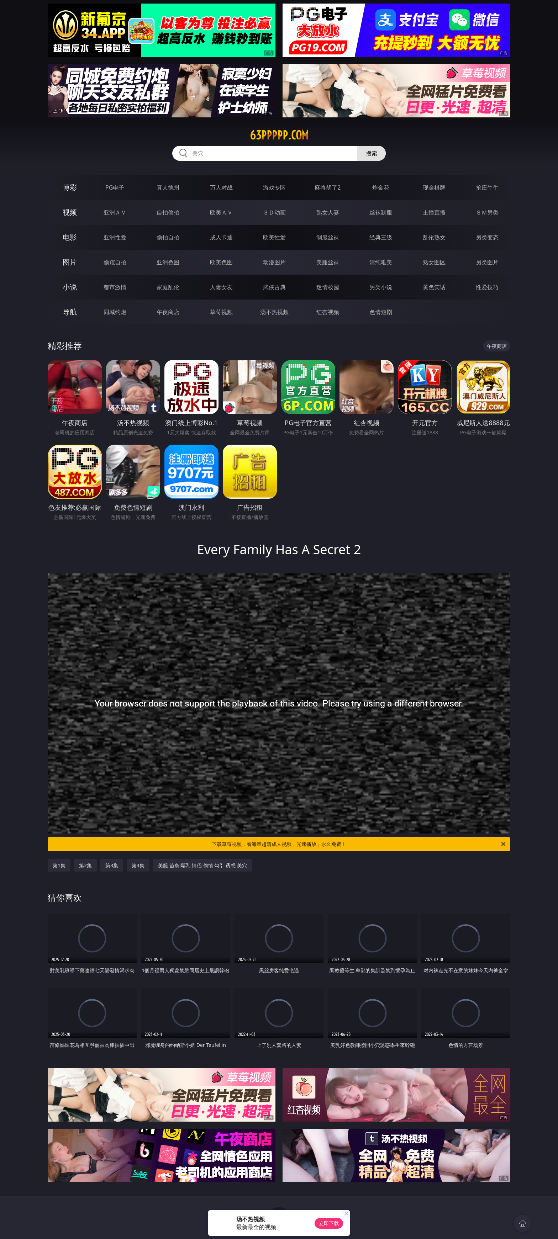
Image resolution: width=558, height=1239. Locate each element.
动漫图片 (274, 262)
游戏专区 (274, 187)
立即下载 (329, 1223)
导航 (70, 312)
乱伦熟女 (434, 237)
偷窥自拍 (115, 262)
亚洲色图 (168, 262)
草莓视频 (221, 312)
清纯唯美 (380, 262)
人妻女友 (221, 287)
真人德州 (168, 187)
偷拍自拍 (168, 237)
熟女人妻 (327, 212)
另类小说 (380, 287)
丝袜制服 (380, 212)
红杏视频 (327, 312)
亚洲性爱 (115, 237)
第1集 (59, 865)
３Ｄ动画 (274, 212)
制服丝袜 (327, 237)
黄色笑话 (434, 287)
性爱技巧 (487, 287)
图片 (70, 262)
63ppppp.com (279, 135)
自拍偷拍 (168, 212)
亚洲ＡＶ (115, 212)
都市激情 (115, 287)
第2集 (85, 865)
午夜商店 (168, 312)
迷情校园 (327, 287)
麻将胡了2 (328, 187)
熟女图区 (434, 262)
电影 (70, 237)
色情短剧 (380, 312)
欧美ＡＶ (221, 212)
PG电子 (114, 187)
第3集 (111, 865)
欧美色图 (221, 262)
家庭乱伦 (168, 287)
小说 (70, 287)
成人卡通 (221, 237)
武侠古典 (274, 287)
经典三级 (380, 237)
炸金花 (380, 187)
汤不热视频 (274, 312)
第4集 (138, 865)
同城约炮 (115, 312)
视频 (70, 212)
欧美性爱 (274, 237)
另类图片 (487, 262)
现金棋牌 (434, 187)
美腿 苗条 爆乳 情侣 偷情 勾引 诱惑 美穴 (202, 865)
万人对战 (221, 187)
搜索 (371, 153)
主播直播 (434, 212)
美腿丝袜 (327, 262)
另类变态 (487, 237)
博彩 (70, 187)
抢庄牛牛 (487, 187)
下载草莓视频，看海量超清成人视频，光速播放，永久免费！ (359, 844)
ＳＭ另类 (487, 212)
